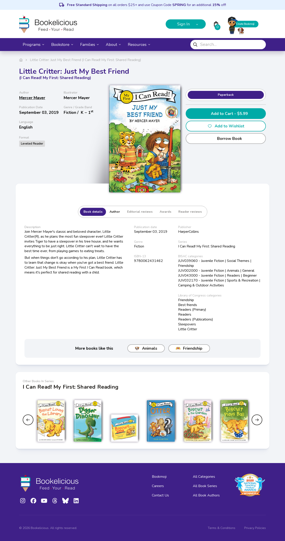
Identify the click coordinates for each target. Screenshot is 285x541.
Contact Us (160, 495)
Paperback (226, 95)
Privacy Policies (255, 528)
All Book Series (205, 486)
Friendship (189, 348)
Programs (33, 44)
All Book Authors (206, 495)
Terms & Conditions (221, 528)
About (113, 44)
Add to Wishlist (226, 126)
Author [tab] (115, 212)
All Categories (204, 476)
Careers (158, 486)
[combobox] (228, 44)
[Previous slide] (28, 419)
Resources (139, 44)
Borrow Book (226, 138)
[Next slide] (257, 419)
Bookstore (62, 44)
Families (89, 44)
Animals (146, 348)
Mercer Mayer (32, 97)
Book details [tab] (92, 212)
